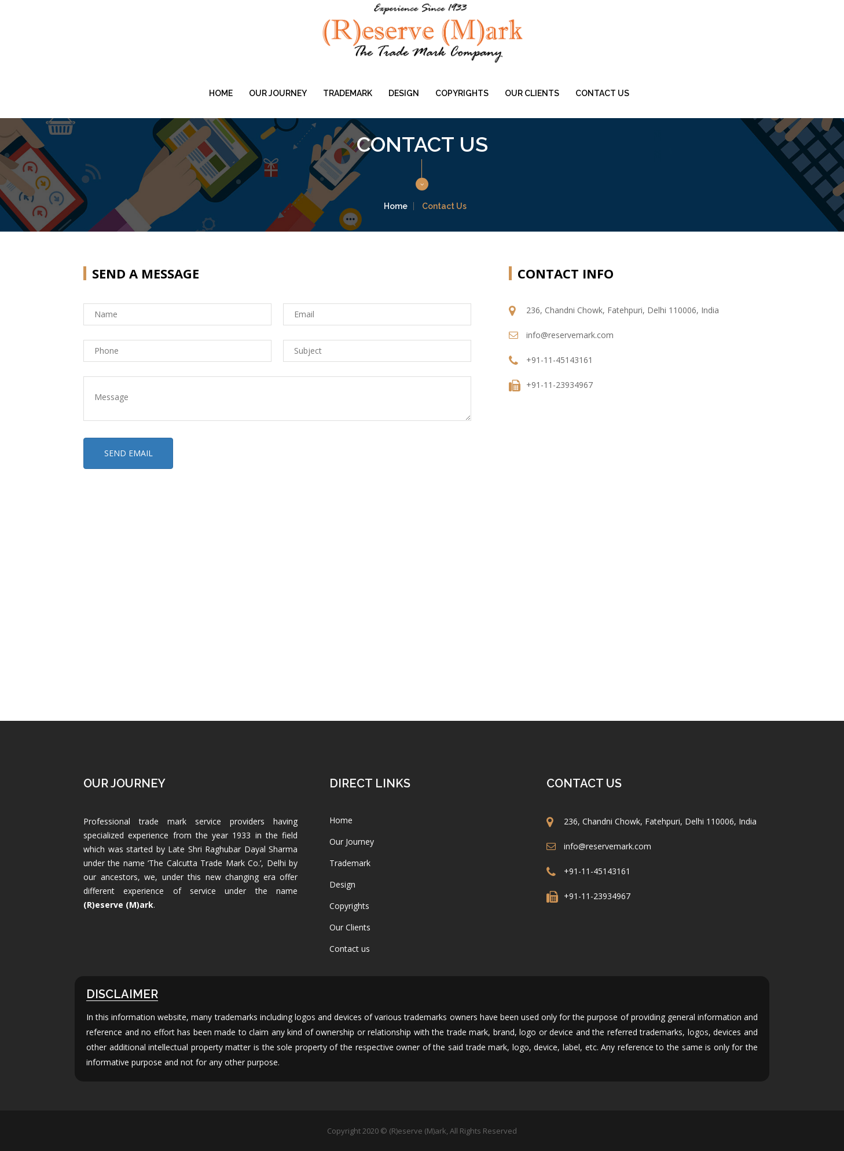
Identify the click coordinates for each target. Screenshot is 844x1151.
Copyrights (462, 93)
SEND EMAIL (128, 453)
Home (221, 93)
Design (403, 93)
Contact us (602, 93)
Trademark (347, 93)
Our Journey (278, 93)
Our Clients (532, 93)
